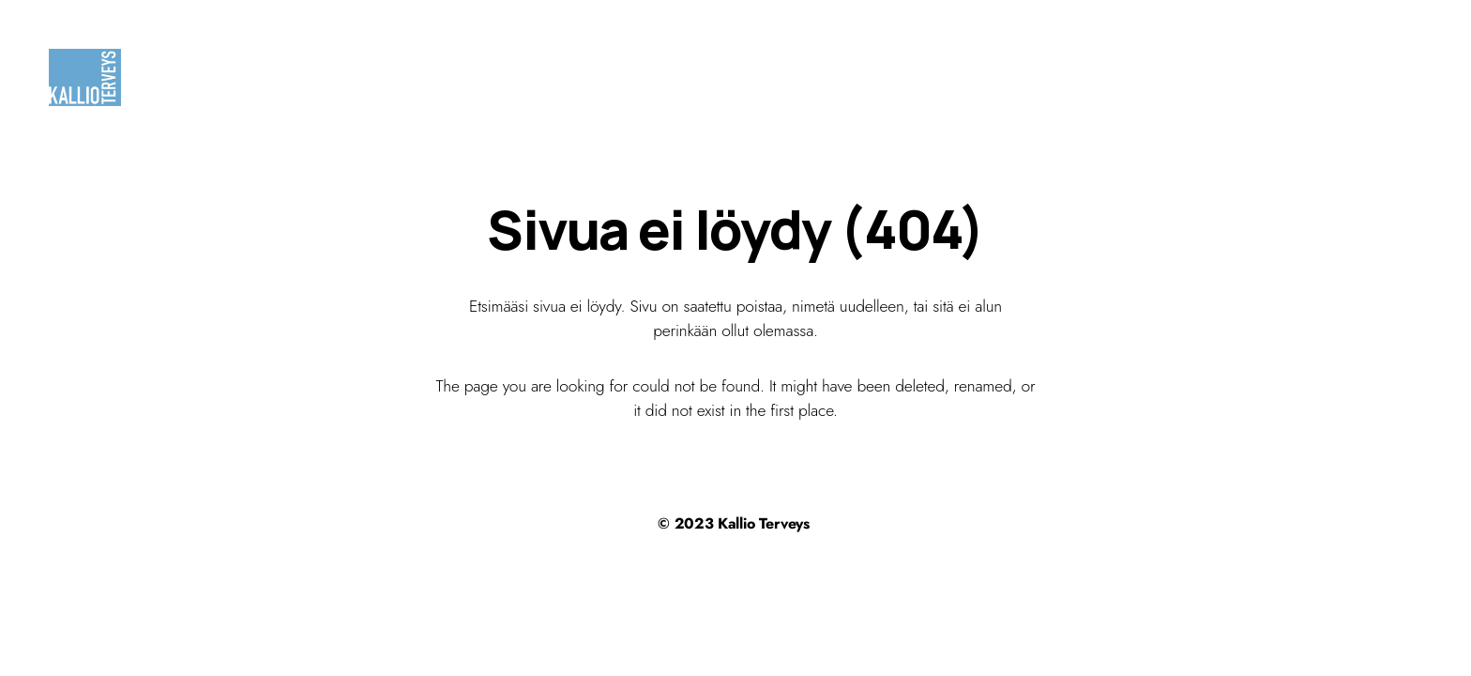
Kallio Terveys (764, 523)
